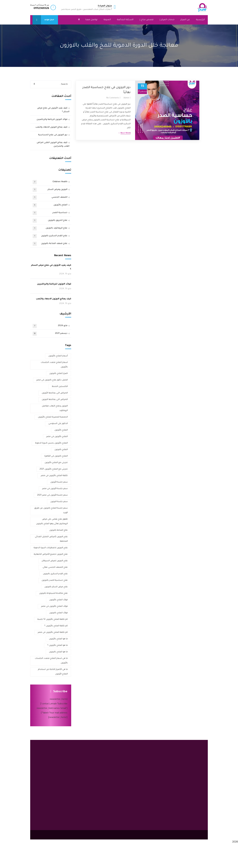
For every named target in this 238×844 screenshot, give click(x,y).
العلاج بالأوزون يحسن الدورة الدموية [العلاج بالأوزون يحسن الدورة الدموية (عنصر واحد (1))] (51, 443)
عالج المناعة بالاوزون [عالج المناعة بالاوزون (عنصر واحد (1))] (58, 530)
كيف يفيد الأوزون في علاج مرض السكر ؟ (53, 110)
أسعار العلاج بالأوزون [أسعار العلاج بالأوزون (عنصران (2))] (58, 356)
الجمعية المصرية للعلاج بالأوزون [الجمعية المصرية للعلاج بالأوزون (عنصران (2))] (53, 417)
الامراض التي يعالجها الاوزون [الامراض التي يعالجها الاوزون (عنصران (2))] (55, 399)
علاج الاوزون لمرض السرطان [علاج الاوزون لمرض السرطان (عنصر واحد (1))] (55, 561)
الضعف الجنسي (50, 197)
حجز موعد (43, 20)
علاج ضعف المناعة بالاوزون (50, 244)
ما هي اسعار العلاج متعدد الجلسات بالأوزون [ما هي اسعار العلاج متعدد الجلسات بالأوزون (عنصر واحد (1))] (51, 660)
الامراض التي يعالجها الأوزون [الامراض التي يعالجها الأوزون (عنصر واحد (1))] (55, 393)
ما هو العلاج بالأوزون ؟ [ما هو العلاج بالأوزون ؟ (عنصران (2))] (57, 645)
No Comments (112, 98)
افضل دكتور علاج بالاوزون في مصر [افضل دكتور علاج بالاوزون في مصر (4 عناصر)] (52, 380)
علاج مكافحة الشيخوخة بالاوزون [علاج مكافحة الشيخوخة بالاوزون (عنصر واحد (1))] (53, 593)
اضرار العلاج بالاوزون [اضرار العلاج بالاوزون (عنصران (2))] (58, 373)
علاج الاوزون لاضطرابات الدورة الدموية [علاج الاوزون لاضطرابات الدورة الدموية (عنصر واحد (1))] (51, 548)
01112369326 (41, 8)
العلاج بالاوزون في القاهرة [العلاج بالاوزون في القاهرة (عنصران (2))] (56, 456)
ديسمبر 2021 (50, 334)
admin (126, 98)
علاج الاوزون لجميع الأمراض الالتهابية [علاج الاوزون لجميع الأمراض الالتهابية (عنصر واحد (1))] (51, 554)
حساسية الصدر (50, 213)
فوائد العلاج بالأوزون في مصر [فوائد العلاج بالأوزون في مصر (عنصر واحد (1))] (54, 606)
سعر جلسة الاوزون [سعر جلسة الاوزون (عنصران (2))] (59, 502)
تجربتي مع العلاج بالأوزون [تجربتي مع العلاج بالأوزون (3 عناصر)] (56, 462)
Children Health (50, 182)
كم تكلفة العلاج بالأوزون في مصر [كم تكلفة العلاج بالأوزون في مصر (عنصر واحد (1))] (53, 632)
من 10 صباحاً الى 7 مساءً (39, 5)
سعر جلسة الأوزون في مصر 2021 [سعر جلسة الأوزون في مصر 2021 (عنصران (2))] (52, 495)
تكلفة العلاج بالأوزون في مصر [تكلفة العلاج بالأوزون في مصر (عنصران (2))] (54, 476)
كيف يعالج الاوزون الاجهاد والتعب (51, 127)
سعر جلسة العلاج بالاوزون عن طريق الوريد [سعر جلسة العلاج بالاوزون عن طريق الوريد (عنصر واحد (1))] (51, 510)
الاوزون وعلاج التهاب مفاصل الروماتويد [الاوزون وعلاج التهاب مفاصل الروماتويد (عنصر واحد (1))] (55, 408)
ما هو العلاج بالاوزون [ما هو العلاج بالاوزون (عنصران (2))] (58, 652)
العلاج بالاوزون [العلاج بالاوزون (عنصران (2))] (61, 449)
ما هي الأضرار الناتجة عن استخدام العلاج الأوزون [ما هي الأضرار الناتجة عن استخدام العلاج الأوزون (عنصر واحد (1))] (53, 671)
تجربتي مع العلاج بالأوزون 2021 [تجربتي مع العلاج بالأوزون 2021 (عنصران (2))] (54, 469)
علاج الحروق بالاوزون (50, 221)
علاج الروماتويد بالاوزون (50, 228)
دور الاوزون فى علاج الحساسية (52, 135)
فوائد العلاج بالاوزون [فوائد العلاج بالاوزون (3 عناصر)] (58, 613)
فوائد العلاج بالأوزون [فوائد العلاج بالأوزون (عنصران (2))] (58, 600)
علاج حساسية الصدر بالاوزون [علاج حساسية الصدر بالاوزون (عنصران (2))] (55, 580)
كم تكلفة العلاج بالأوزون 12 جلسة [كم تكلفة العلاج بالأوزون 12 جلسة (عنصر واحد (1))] (52, 619)
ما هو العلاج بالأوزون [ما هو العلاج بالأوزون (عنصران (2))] (58, 639)
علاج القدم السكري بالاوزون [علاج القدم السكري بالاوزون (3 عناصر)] (55, 574)
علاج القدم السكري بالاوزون (50, 236)
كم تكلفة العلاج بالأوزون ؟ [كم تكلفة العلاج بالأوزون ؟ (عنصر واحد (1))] (56, 626)
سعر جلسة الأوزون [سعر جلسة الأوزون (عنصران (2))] (59, 482)
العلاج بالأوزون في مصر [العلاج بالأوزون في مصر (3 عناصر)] (57, 436)
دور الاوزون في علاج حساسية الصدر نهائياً (106, 90)
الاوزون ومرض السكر (50, 190)
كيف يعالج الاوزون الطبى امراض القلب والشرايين (53, 144)
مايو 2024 (50, 326)
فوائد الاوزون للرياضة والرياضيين (52, 119)
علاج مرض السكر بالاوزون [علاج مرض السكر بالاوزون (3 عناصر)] (56, 587)
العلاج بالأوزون (50, 205)
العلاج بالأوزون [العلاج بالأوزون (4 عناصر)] (61, 430)
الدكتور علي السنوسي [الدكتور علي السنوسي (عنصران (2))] (58, 423)
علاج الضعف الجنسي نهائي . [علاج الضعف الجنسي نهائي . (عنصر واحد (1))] (55, 567)
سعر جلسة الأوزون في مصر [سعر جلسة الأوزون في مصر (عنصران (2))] (55, 489)
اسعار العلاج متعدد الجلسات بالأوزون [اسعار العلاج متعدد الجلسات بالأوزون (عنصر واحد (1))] (54, 364)
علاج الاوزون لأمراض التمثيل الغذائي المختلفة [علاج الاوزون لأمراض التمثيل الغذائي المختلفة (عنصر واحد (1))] (51, 539)
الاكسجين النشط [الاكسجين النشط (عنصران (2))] (60, 386)
